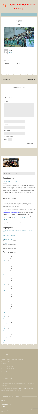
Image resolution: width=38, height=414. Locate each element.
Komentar (6, 101)
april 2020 (5, 318)
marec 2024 (5, 276)
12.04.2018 (19, 20)
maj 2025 (5, 260)
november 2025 (6, 256)
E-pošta (6, 124)
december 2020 (6, 304)
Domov (3, 402)
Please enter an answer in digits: (8, 136)
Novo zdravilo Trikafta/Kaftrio (10, 235)
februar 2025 (6, 264)
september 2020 (7, 310)
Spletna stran (7, 130)
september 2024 (7, 272)
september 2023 (7, 282)
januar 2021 (5, 302)
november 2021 (6, 296)
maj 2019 (5, 328)
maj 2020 (5, 316)
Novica (3, 406)
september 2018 (7, 338)
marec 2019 (5, 332)
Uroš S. (20, 21)
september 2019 (7, 324)
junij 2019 (5, 326)
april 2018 (5, 342)
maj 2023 (5, 284)
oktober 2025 (6, 258)
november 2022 (6, 288)
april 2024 (5, 274)
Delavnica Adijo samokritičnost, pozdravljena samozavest (18, 182)
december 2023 (6, 278)
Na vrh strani (33, 410)
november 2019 (6, 322)
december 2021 (6, 294)
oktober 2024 (6, 270)
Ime (5, 118)
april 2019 (5, 330)
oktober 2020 (6, 308)
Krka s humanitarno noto (13, 56)
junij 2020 (5, 314)
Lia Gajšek (5, 243)
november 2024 (6, 268)
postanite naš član (23, 388)
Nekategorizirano (5, 404)
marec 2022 (5, 292)
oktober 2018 (6, 336)
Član (2, 400)
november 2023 (6, 280)
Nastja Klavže (6, 247)
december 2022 (6, 286)
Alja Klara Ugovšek (7, 239)
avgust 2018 (6, 340)
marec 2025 (5, 262)
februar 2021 (6, 300)
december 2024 (6, 266)
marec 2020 (5, 320)
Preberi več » (6, 194)
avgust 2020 (6, 312)
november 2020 (6, 306)
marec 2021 (5, 298)
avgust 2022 (6, 290)
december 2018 (6, 334)
